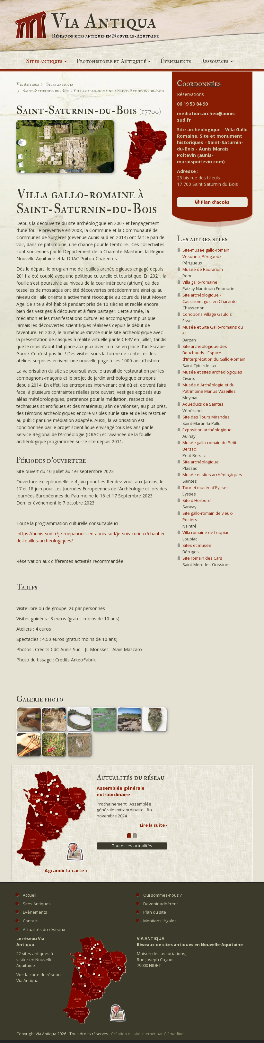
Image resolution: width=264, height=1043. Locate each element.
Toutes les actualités (132, 846)
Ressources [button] (217, 61)
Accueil (29, 895)
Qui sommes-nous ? (162, 895)
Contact (30, 921)
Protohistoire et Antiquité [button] (113, 61)
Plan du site (154, 912)
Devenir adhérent (160, 904)
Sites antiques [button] (46, 61)
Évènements (175, 61)
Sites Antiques (37, 904)
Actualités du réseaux (44, 929)
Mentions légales (160, 921)
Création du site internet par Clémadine (147, 1034)
